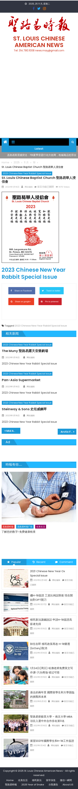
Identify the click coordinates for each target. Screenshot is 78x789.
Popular (14, 562)
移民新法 (37, 780)
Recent (39, 562)
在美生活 (40, 526)
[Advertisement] (39, 97)
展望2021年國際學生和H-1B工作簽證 (52, 741)
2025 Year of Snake (32, 784)
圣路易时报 (8, 526)
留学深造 (51, 780)
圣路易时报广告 (24, 526)
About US (68, 784)
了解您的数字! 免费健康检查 (18, 531)
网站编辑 (29, 186)
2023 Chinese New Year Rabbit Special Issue (27, 173)
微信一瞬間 (66, 780)
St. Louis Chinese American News (39, 41)
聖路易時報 (11, 784)
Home (10, 780)
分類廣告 (53, 784)
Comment (64, 562)
